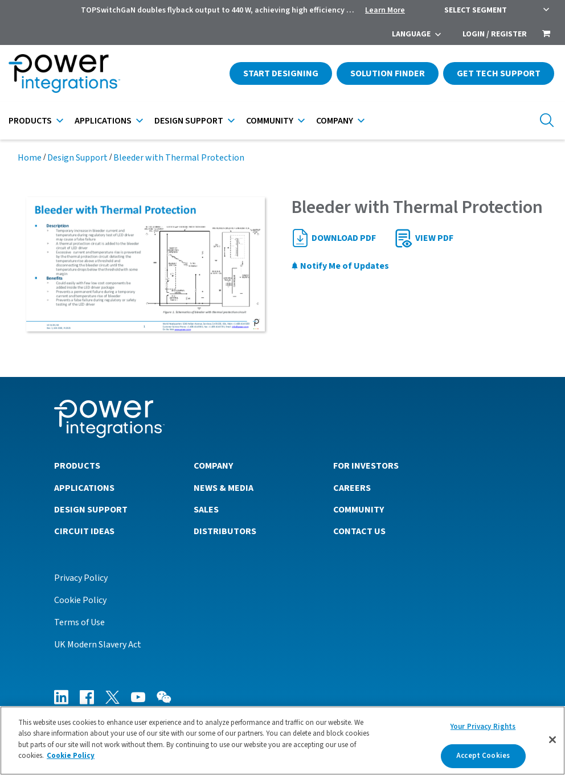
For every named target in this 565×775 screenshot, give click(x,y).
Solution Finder (387, 73)
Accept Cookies (483, 756)
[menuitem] (546, 34)
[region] (282, 740)
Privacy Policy (81, 578)
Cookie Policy (80, 600)
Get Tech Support (499, 73)
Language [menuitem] (411, 34)
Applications (103, 120)
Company (334, 120)
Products (30, 120)
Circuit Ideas (84, 531)
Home (30, 157)
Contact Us (359, 531)
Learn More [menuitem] (385, 10)
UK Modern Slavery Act (97, 644)
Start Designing (280, 73)
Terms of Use (79, 622)
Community (269, 120)
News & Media (223, 488)
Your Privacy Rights (483, 726)
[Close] (552, 739)
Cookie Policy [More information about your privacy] (71, 756)
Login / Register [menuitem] (494, 34)
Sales (206, 509)
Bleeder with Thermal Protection (178, 157)
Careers (352, 488)
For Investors (366, 466)
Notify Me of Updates (340, 266)
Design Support (188, 120)
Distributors (225, 531)
